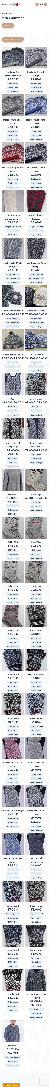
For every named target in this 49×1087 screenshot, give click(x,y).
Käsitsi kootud (13, 231)
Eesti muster (13, 88)
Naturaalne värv (13, 506)
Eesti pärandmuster (36, 231)
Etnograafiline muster (13, 227)
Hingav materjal (13, 92)
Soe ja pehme (13, 83)
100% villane (12, 235)
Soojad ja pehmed (36, 227)
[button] (18, 4)
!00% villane (36, 502)
